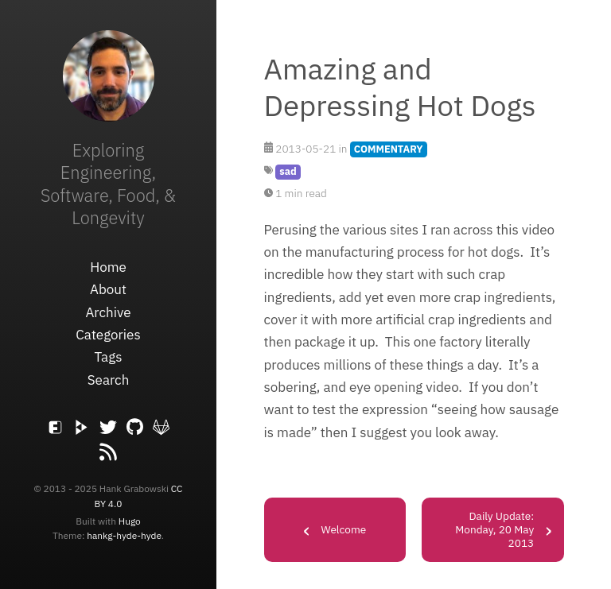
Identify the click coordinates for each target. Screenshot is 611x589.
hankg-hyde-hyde (124, 535)
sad (287, 171)
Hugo (130, 521)
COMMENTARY (388, 149)
